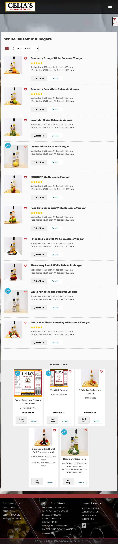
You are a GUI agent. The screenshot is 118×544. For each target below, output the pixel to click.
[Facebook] (84, 525)
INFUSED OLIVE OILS (51, 518)
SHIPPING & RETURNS (91, 508)
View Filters (115, 22)
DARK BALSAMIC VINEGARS (54, 507)
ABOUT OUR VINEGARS (13, 518)
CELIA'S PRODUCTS (11, 515)
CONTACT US (88, 519)
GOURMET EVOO (49, 522)
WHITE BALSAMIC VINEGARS (55, 511)
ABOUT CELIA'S (10, 507)
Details (34, 421)
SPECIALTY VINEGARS (52, 515)
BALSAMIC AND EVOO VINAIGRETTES (59, 529)
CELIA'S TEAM (9, 511)
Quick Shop (21, 420)
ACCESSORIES (48, 533)
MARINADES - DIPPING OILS (54, 525)
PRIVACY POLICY (89, 515)
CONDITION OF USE (90, 511)
